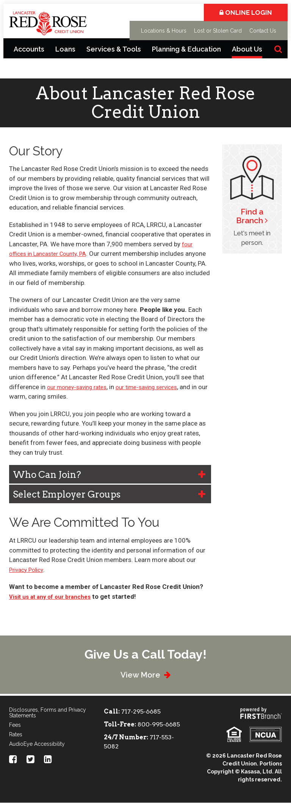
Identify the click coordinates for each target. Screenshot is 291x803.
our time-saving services (159, 387)
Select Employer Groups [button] (66, 494)
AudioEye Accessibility (37, 744)
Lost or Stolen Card (218, 31)
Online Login (245, 12)
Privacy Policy (28, 569)
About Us (247, 49)
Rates (15, 735)
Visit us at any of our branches (54, 596)
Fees (15, 725)
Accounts (29, 49)
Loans (65, 49)
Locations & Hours (163, 31)
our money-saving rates (80, 387)
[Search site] (278, 49)
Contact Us (262, 31)
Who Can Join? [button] (47, 474)
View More (139, 674)
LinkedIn (48, 759)
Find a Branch (249, 216)
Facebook (13, 759)
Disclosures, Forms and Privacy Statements (47, 713)
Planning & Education (186, 49)
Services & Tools (113, 49)
